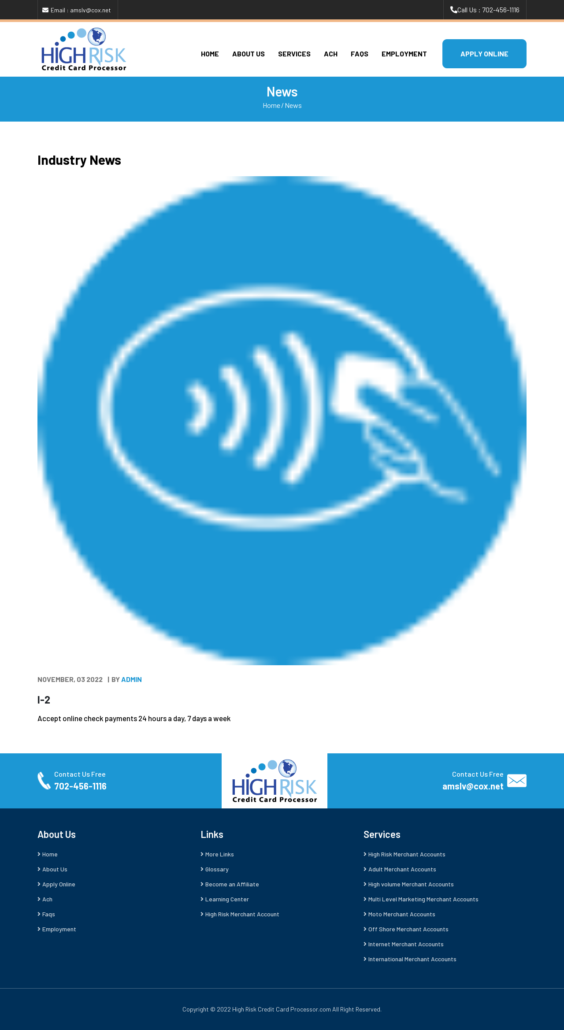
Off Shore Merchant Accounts (408, 929)
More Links (219, 854)
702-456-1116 (80, 786)
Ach (331, 53)
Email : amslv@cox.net (81, 10)
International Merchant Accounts (412, 959)
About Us (248, 53)
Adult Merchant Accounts (402, 869)
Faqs (359, 53)
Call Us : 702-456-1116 (488, 9)
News (293, 105)
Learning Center (227, 899)
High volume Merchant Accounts (411, 884)
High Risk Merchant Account (242, 914)
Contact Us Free (80, 774)
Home (210, 53)
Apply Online (58, 884)
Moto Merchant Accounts (401, 914)
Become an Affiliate (232, 884)
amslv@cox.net (473, 786)
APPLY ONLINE (484, 53)
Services (294, 53)
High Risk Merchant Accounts (406, 854)
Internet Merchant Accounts (406, 944)
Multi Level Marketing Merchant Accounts (423, 899)
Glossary (217, 869)
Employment (404, 53)
